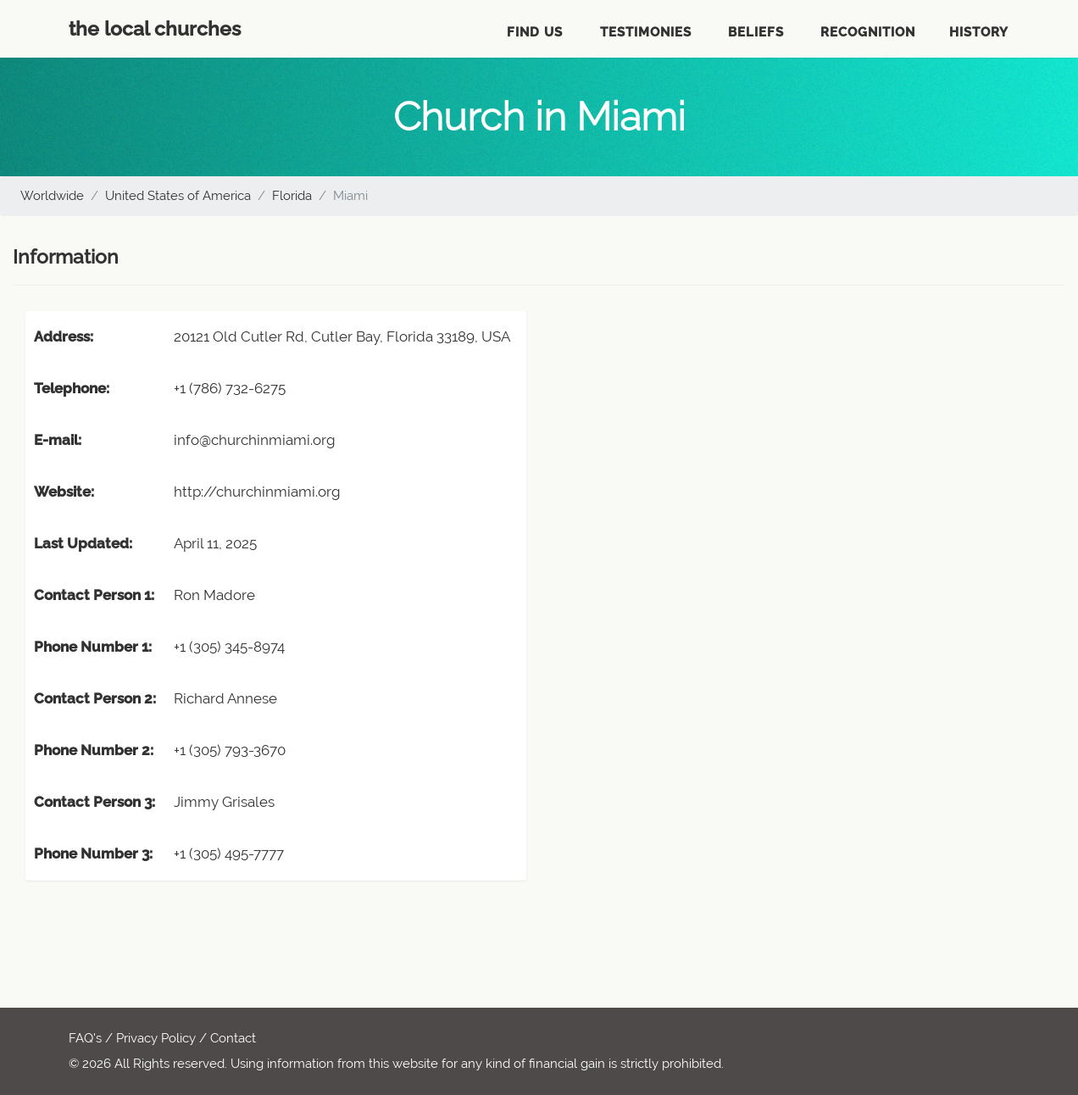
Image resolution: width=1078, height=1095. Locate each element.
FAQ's (85, 1038)
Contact (233, 1038)
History (979, 32)
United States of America (178, 195)
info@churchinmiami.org (255, 439)
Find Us (535, 32)
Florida (292, 195)
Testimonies (646, 32)
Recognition (867, 32)
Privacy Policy (156, 1038)
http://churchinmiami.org (257, 491)
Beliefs (756, 32)
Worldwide (52, 195)
